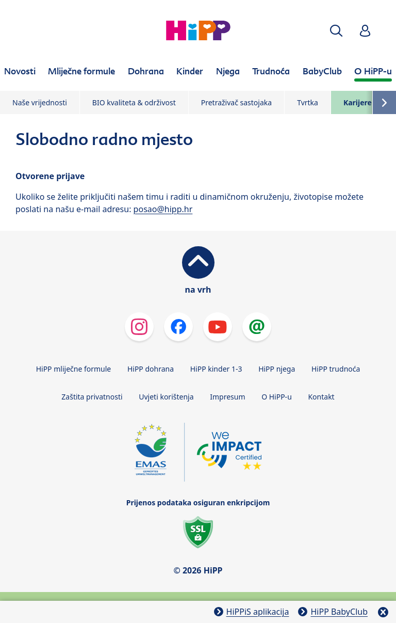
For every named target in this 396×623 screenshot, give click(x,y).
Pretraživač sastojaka (236, 102)
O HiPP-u (276, 397)
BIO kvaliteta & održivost (134, 102)
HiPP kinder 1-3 (216, 369)
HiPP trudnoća (335, 369)
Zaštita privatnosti (91, 397)
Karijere (357, 102)
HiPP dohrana (150, 369)
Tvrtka (307, 102)
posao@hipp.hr (163, 209)
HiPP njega (276, 369)
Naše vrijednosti (39, 102)
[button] (336, 30)
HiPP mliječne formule (73, 369)
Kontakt (321, 397)
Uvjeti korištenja (166, 397)
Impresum (227, 397)
